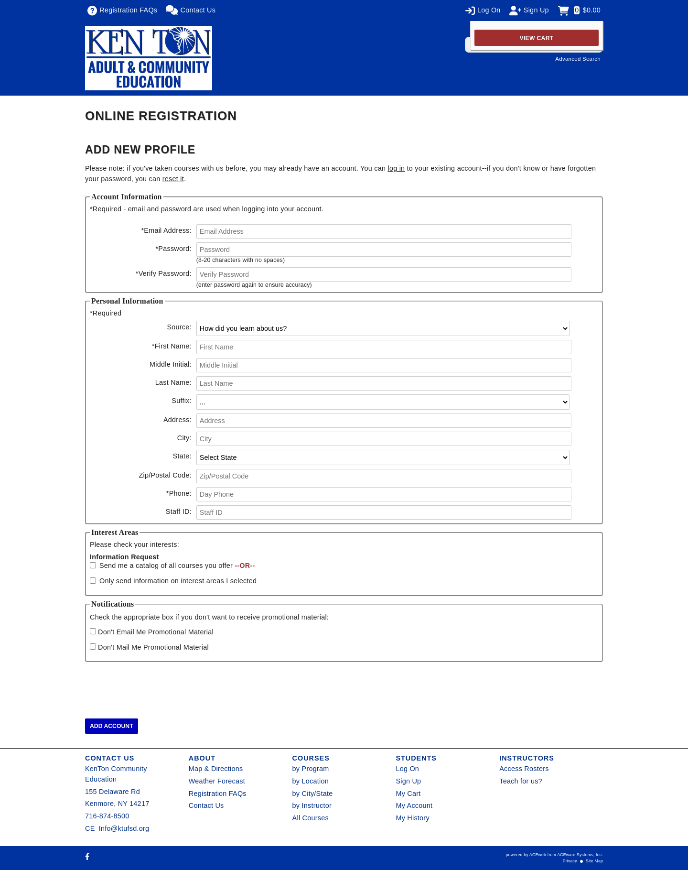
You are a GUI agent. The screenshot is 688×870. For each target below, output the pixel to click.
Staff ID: (179, 511)
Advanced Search (578, 59)
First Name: (172, 346)
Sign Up (408, 781)
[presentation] (157, 684)
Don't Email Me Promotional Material (156, 632)
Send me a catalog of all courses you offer (177, 565)
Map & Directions (216, 768)
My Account (414, 805)
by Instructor (312, 805)
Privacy (570, 861)
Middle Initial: (171, 364)
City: (184, 438)
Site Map (594, 861)
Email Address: (166, 230)
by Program (310, 768)
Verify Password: (164, 273)
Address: (177, 420)
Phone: (179, 493)
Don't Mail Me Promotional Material (153, 647)
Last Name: (173, 382)
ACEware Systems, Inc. (580, 854)
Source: (179, 327)
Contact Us (206, 805)
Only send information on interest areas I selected (178, 581)
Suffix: (181, 400)
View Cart (537, 38)
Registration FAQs (218, 793)
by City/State (312, 793)
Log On (407, 768)
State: (182, 456)
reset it (173, 179)
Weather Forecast (217, 781)
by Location (310, 781)
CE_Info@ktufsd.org (117, 828)
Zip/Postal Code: (165, 475)
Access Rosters (523, 768)
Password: (174, 248)
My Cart (408, 793)
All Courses (310, 818)
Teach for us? (520, 781)
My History (412, 818)
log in (396, 168)
